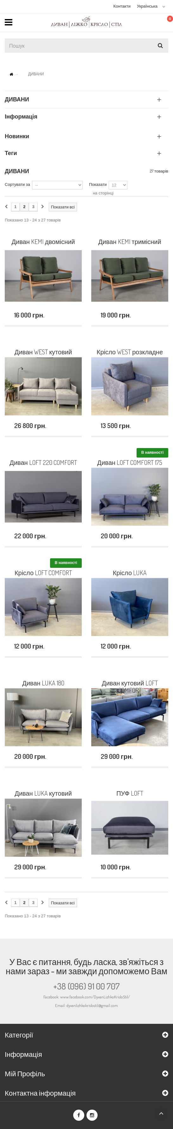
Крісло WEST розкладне (130, 352)
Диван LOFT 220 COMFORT (43, 462)
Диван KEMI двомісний (43, 242)
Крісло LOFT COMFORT (43, 573)
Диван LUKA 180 (43, 683)
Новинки (17, 136)
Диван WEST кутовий (43, 352)
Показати (98, 184)
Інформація (21, 116)
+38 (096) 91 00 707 (86, 986)
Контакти (122, 6)
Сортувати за (17, 184)
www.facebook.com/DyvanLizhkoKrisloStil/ (95, 996)
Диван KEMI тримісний (129, 242)
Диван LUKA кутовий (43, 793)
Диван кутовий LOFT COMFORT (129, 686)
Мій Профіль (25, 1073)
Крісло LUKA (130, 573)
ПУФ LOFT (129, 793)
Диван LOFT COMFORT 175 (129, 462)
